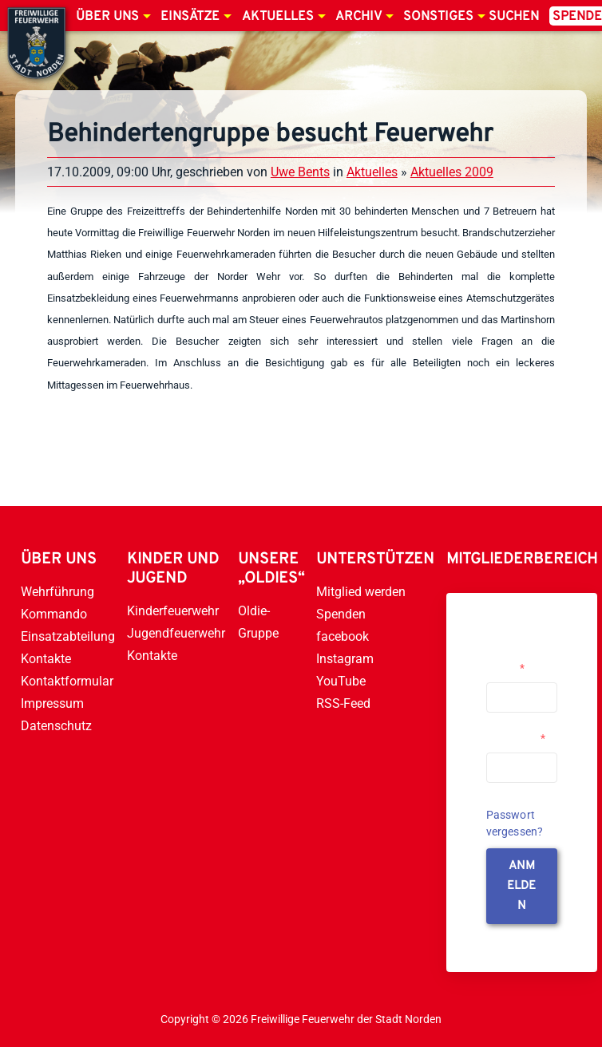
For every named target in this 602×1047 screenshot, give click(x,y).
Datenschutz (56, 725)
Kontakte (46, 658)
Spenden (341, 614)
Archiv (358, 17)
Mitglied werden (361, 591)
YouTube (341, 681)
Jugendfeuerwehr (176, 633)
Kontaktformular (67, 681)
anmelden (521, 886)
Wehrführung (57, 591)
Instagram (345, 658)
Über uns (107, 17)
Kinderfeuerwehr (173, 610)
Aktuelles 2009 (451, 172)
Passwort (515, 738)
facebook (342, 636)
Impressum (52, 703)
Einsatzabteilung (68, 636)
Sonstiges (438, 17)
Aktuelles (278, 17)
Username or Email (517, 661)
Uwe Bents (300, 172)
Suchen (514, 17)
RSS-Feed (343, 703)
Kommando (54, 614)
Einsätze (190, 17)
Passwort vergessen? (515, 823)
